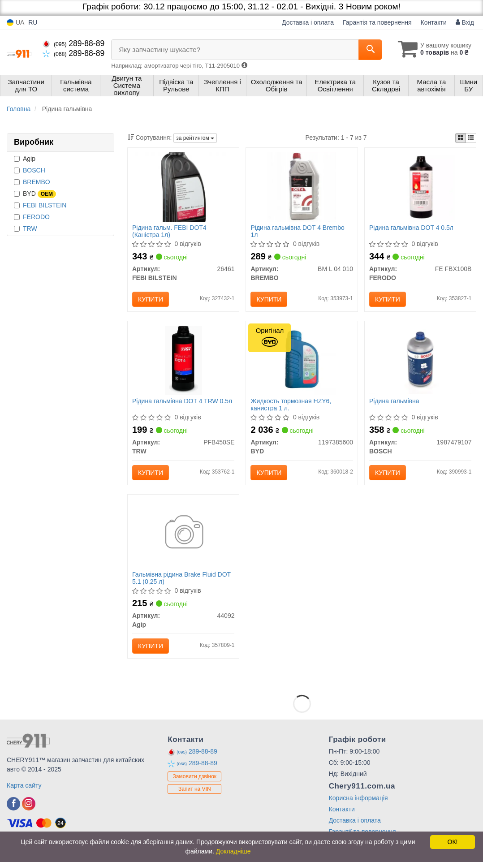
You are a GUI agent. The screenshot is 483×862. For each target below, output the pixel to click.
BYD (35, 194)
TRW (30, 228)
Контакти (434, 22)
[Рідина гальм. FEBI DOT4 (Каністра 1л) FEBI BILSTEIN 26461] (183, 186)
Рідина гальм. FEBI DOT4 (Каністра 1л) (169, 231)
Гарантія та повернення (377, 22)
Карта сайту (24, 785)
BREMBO (36, 181)
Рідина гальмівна (394, 401)
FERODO (36, 216)
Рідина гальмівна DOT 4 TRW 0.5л (182, 401)
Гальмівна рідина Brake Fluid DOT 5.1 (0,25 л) (181, 578)
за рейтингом (195, 138)
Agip (24, 158)
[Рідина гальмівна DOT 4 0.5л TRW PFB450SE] (183, 360)
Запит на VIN (194, 789)
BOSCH (34, 170)
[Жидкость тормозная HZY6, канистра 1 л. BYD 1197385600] (301, 360)
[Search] (370, 49)
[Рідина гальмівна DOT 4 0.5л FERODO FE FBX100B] (420, 186)
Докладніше (233, 851)
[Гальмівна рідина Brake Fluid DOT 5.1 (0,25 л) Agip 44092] (183, 533)
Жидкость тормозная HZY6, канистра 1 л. (290, 404)
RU (32, 22)
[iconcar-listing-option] (471, 138)
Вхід (465, 22)
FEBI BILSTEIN (44, 205)
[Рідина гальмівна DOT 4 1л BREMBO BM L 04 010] (301, 186)
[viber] (13, 803)
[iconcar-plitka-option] (460, 138)
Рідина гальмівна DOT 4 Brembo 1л (297, 231)
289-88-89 (73, 43)
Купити (150, 299)
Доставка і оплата (308, 22)
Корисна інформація (358, 798)
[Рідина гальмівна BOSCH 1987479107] (420, 359)
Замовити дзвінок (195, 776)
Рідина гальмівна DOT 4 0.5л (411, 227)
